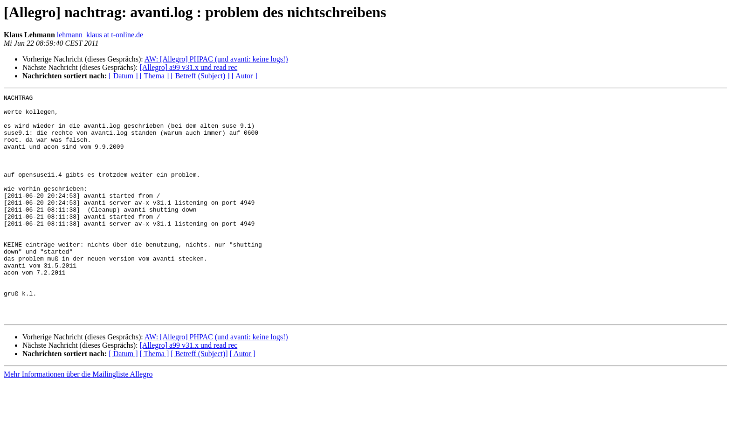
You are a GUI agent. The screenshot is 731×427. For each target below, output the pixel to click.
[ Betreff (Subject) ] (200, 76)
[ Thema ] (154, 76)
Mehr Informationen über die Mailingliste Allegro (78, 419)
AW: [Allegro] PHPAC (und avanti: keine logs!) (216, 59)
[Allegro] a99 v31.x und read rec (188, 67)
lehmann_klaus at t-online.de (100, 35)
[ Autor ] (244, 76)
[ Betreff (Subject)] (199, 398)
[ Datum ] (123, 76)
